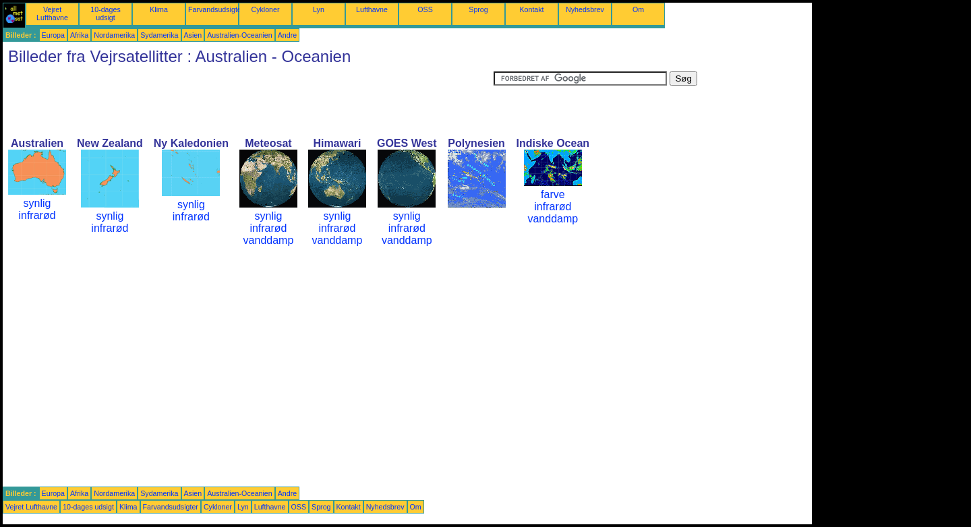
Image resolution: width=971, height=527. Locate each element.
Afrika (79, 35)
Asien (193, 35)
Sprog (478, 9)
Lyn (318, 9)
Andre (287, 35)
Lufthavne (372, 9)
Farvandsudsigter (215, 9)
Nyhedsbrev (585, 9)
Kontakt (531, 9)
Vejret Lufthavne (52, 13)
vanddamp (268, 240)
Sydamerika (159, 35)
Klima (159, 9)
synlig (37, 203)
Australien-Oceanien (239, 35)
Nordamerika (114, 35)
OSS (425, 9)
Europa (53, 35)
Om (638, 9)
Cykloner (265, 9)
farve (553, 194)
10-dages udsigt (105, 13)
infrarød (36, 215)
